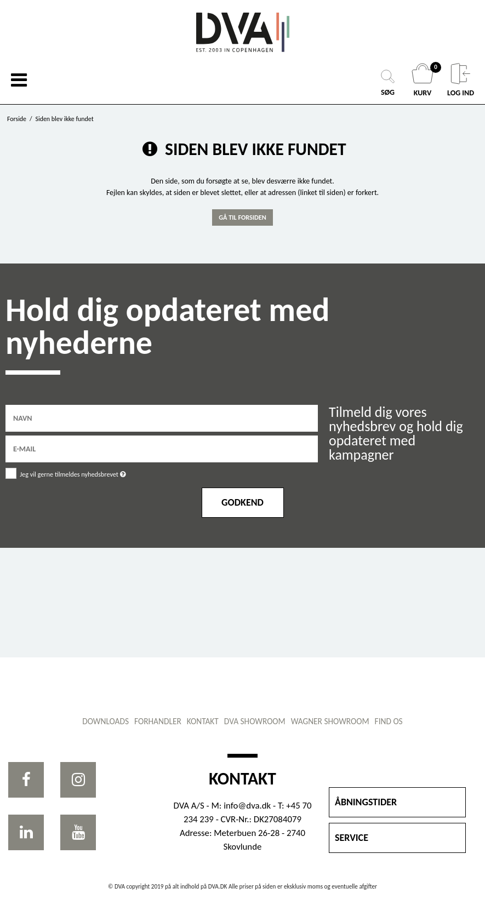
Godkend (242, 502)
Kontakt (203, 721)
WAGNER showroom (330, 721)
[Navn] (161, 417)
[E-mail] (161, 448)
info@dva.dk (247, 805)
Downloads (105, 721)
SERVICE (351, 838)
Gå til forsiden (242, 217)
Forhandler (157, 721)
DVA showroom (255, 721)
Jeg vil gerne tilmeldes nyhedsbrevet (100, 472)
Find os (389, 721)
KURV (424, 80)
